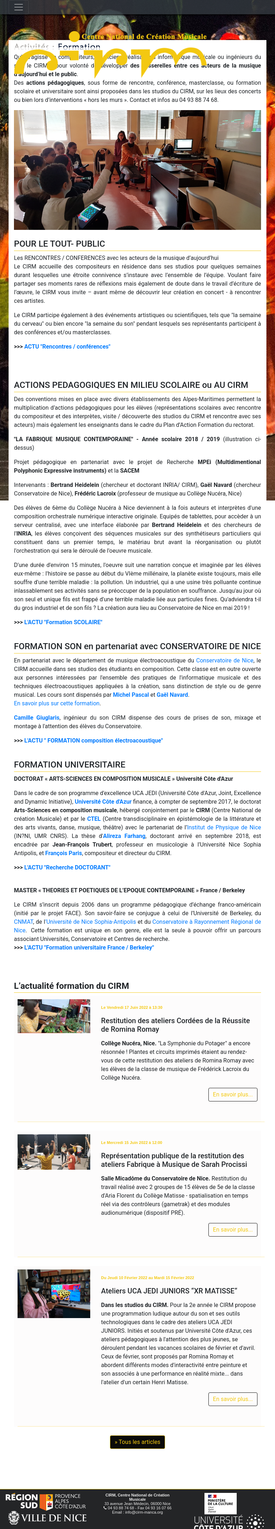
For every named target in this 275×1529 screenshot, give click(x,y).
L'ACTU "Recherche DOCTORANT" (67, 867)
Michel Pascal (131, 694)
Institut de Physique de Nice (224, 827)
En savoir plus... (233, 1094)
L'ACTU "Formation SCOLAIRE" (63, 622)
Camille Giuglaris (36, 717)
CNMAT (23, 921)
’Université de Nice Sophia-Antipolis (90, 921)
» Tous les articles (137, 1442)
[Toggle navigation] (19, 7)
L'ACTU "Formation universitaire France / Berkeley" (89, 947)
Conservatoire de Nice (225, 660)
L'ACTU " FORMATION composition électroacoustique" (93, 740)
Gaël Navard (172, 694)
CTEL (94, 818)
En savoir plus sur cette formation (57, 703)
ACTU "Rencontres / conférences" (67, 346)
